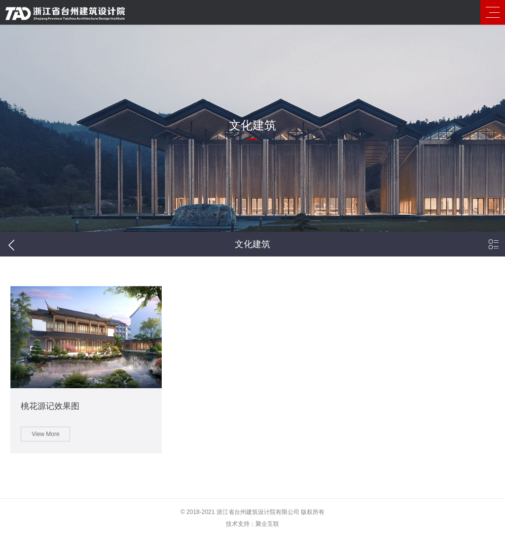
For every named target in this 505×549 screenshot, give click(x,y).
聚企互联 (267, 535)
